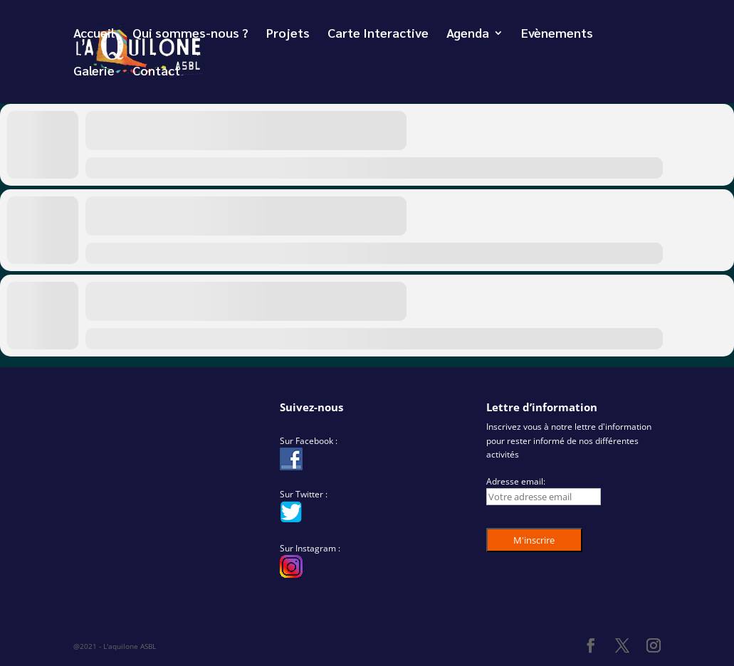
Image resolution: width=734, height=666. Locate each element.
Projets (288, 34)
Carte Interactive (378, 34)
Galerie (94, 71)
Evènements (557, 34)
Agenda (467, 34)
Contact (156, 71)
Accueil (94, 34)
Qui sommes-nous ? (190, 34)
